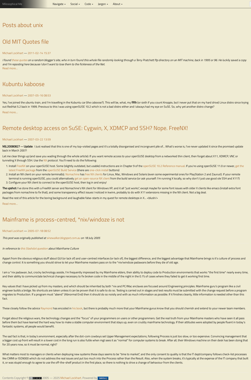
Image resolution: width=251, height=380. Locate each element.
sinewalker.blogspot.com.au (63, 238)
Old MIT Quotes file (25, 41)
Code (89, 4)
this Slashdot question (34, 248)
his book (77, 308)
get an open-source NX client (92, 178)
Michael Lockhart (12, 53)
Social (75, 4)
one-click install (99, 170)
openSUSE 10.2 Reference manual (164, 166)
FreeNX (21, 166)
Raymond (47, 308)
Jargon (103, 4)
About (117, 4)
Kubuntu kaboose (23, 83)
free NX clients (93, 174)
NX (45, 160)
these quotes (19, 60)
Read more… (10, 68)
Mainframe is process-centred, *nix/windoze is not (63, 219)
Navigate (59, 4)
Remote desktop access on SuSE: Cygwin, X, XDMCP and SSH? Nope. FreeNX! (95, 127)
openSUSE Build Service (62, 170)
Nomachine (72, 174)
